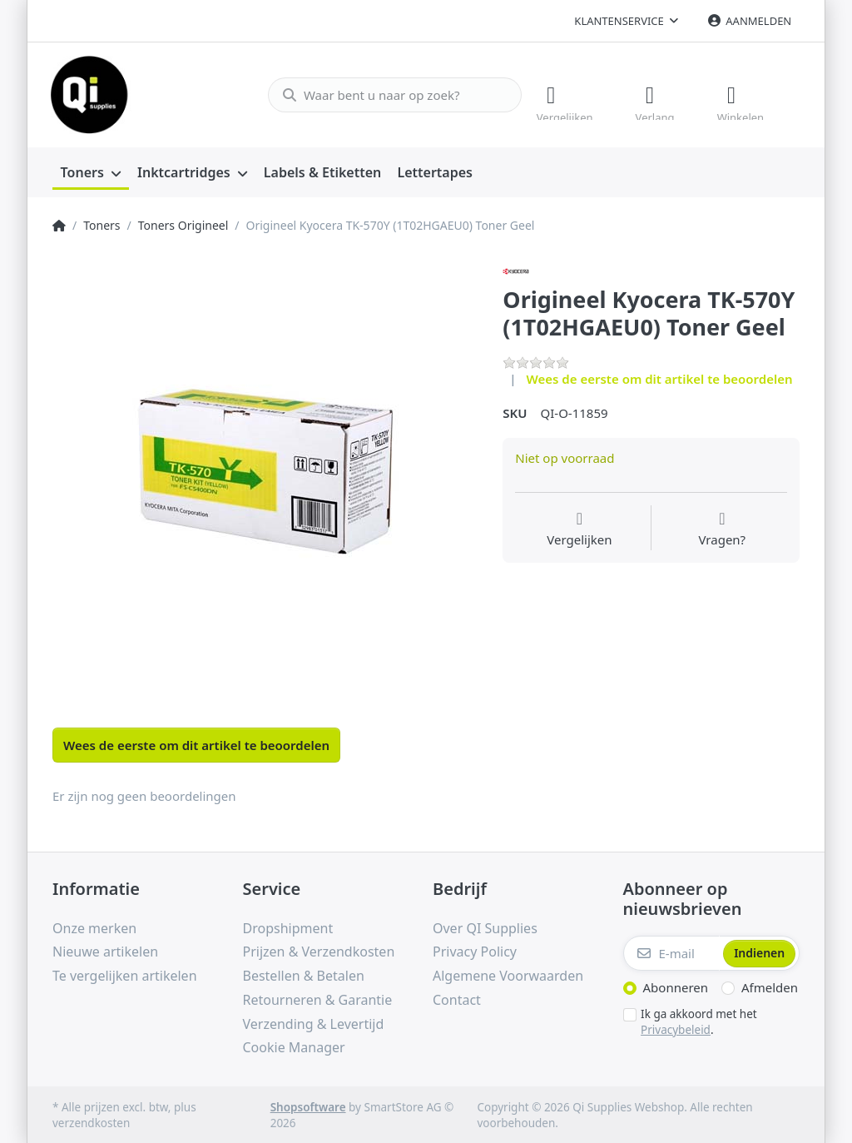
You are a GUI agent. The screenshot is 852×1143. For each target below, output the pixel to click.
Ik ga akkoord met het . (699, 1021)
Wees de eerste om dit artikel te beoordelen (660, 378)
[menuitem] (90, 171)
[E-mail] (672, 952)
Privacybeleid (676, 1028)
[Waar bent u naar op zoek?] (388, 94)
